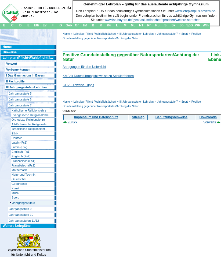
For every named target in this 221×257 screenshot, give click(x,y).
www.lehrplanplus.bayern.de (195, 11)
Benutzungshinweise (171, 117)
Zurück (70, 122)
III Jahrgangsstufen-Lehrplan (136, 33)
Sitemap (138, 117)
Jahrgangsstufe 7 (167, 33)
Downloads (208, 117)
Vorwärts (211, 122)
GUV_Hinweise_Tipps (78, 85)
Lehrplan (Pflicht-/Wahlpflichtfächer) (94, 33)
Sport (184, 33)
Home (66, 33)
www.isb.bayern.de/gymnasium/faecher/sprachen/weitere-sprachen (153, 20)
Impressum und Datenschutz (96, 117)
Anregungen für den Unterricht (84, 67)
